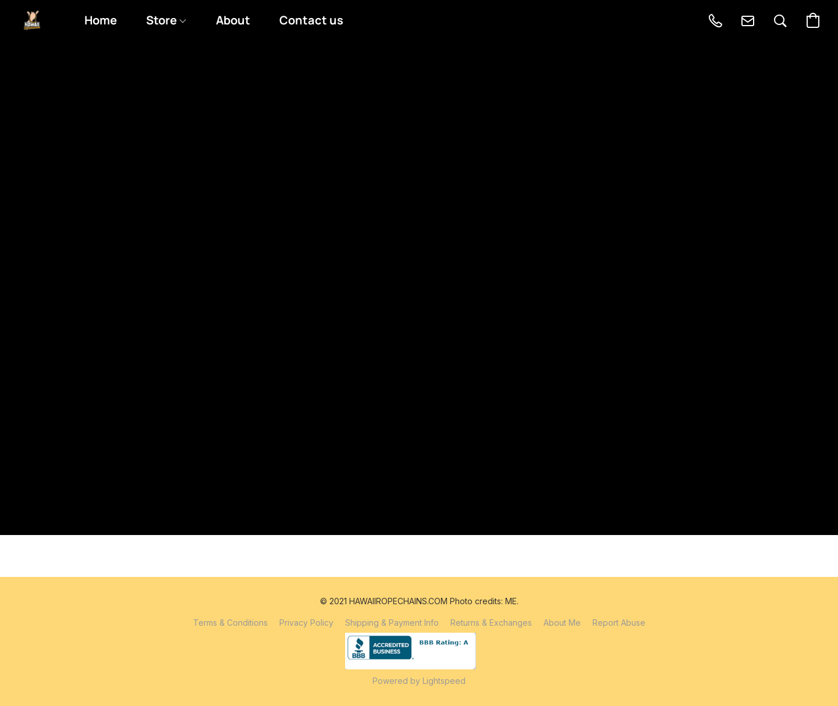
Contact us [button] (311, 20)
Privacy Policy (306, 622)
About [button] (233, 20)
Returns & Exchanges (491, 622)
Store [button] (166, 20)
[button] (32, 20)
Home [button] (100, 20)
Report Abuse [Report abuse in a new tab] (618, 622)
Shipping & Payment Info (392, 622)
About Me (562, 622)
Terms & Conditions (230, 622)
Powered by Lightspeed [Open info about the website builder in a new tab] (419, 681)
